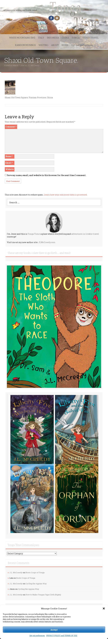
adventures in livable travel (85, 234)
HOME (65, 45)
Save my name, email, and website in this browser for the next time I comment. (46, 175)
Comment (10, 126)
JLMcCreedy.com (46, 242)
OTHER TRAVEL (90, 37)
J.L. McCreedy (33, 65)
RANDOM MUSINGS (25, 45)
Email (9, 162)
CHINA (65, 37)
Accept (54, 629)
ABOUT (55, 45)
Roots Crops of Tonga (34, 572)
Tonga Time (34, 234)
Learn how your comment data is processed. (65, 194)
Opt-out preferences (37, 635)
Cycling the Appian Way (36, 583)
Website (9, 169)
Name (9, 156)
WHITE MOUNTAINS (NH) (22, 37)
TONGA (76, 37)
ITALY (41, 37)
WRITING (43, 45)
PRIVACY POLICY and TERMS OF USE (61, 635)
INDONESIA (53, 37)
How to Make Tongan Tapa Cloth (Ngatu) (43, 594)
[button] (103, 608)
